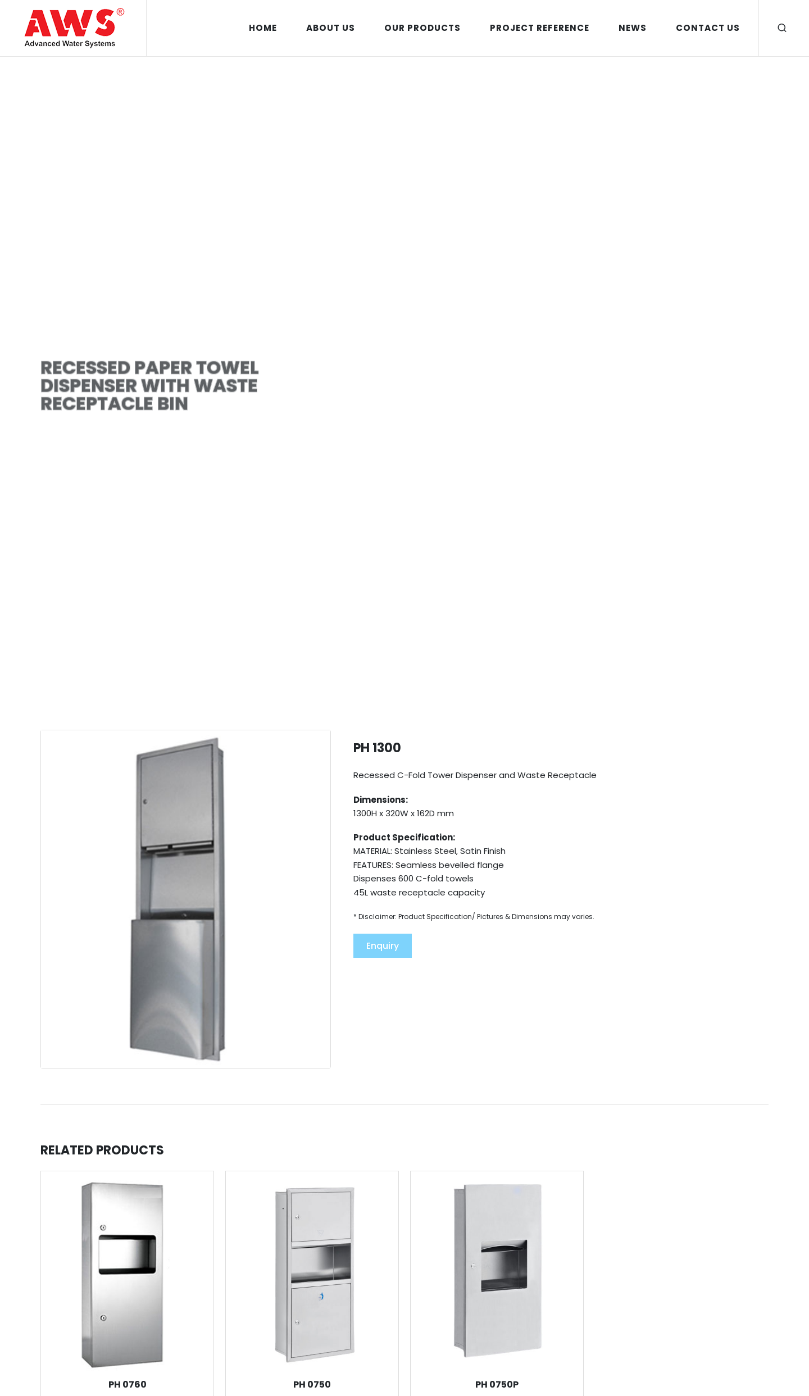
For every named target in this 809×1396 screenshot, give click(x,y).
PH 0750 (312, 1384)
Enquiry (382, 945)
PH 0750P (497, 1384)
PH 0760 (127, 1384)
